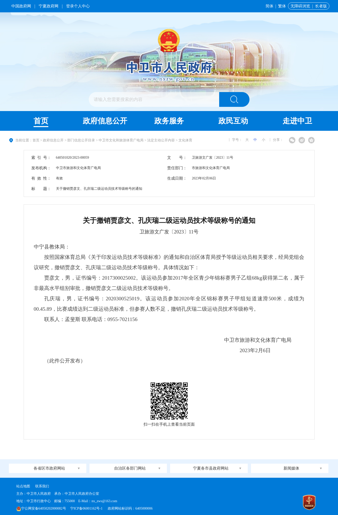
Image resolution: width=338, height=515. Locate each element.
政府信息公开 (105, 121)
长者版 (321, 6)
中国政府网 (21, 6)
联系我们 (42, 486)
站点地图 (23, 486)
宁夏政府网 (48, 6)
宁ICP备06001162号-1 (86, 508)
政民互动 (233, 121)
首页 (41, 121)
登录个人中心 (78, 6)
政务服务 (169, 121)
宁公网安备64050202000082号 (41, 508)
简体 (269, 6)
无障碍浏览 (300, 6)
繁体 (282, 6)
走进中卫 (297, 121)
